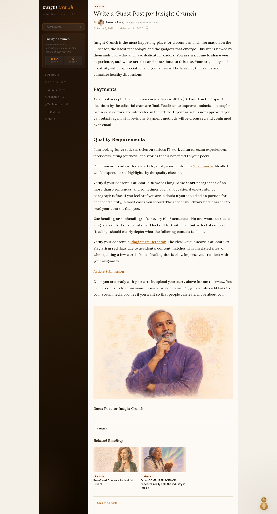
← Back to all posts (105, 503)
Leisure (99, 6)
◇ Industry (55, 82)
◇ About (50, 119)
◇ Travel (52, 112)
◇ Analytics (55, 97)
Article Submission (108, 271)
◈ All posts (52, 74)
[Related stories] (147, 28)
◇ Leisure (55, 89)
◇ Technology (57, 104)
